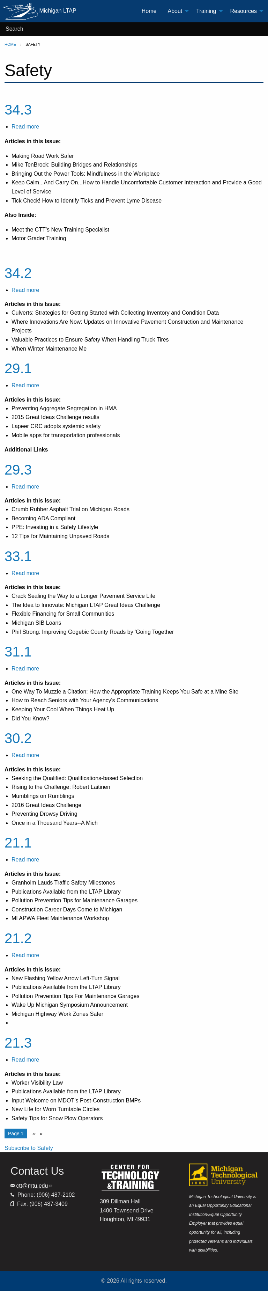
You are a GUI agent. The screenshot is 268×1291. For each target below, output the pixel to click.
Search (14, 29)
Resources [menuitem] (243, 11)
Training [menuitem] (206, 11)
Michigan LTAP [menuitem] (39, 11)
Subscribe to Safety (29, 1148)
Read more (25, 127)
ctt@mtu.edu (34, 1186)
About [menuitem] (175, 11)
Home (10, 44)
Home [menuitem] (149, 11)
